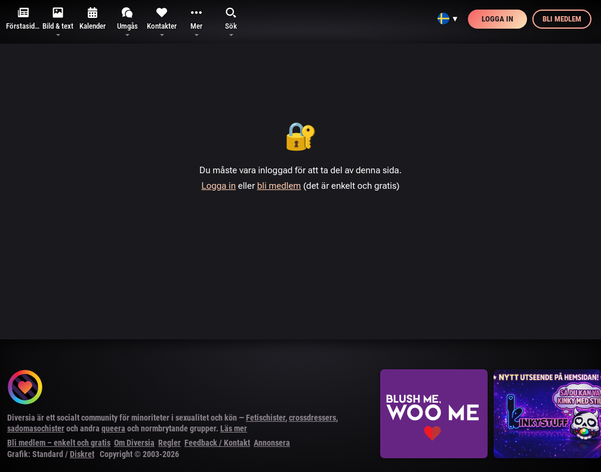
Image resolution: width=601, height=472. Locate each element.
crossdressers (312, 417)
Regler (169, 443)
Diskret (82, 454)
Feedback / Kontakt (217, 443)
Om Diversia (134, 443)
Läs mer (233, 428)
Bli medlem (562, 18)
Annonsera (272, 443)
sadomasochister (35, 428)
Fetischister (265, 417)
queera (113, 428)
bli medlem (279, 185)
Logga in (497, 18)
